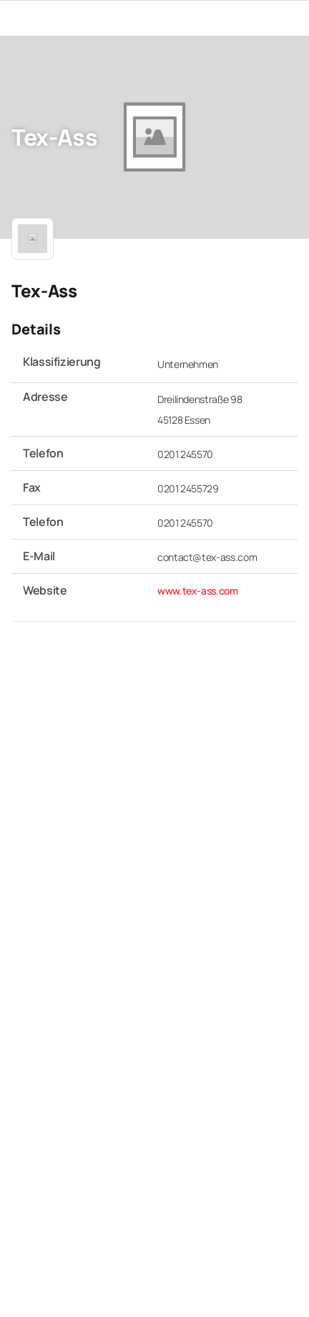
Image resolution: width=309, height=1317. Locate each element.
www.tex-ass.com (197, 590)
